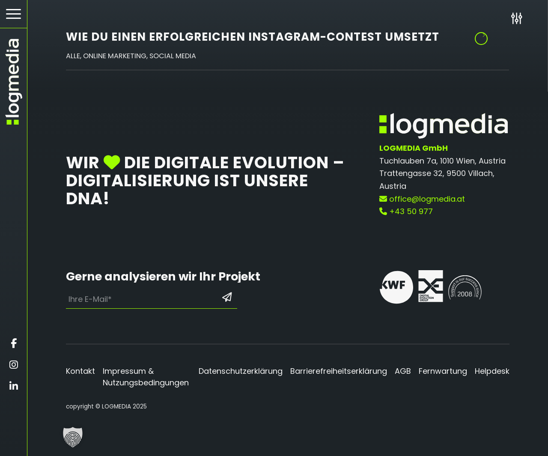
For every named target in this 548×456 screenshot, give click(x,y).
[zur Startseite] (13, 81)
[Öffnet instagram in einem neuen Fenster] (13, 365)
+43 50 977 (406, 211)
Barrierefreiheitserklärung (338, 371)
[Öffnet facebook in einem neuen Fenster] (13, 343)
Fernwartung (443, 371)
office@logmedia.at (422, 199)
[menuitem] (13, 14)
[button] (73, 437)
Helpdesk (492, 371)
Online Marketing (114, 56)
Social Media (172, 56)
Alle (73, 56)
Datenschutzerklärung (241, 371)
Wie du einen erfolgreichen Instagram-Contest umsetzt (252, 37)
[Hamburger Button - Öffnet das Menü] (13, 14)
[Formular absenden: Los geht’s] (227, 297)
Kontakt (80, 371)
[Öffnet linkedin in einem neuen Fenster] (13, 386)
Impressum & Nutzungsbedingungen (146, 377)
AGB (403, 371)
